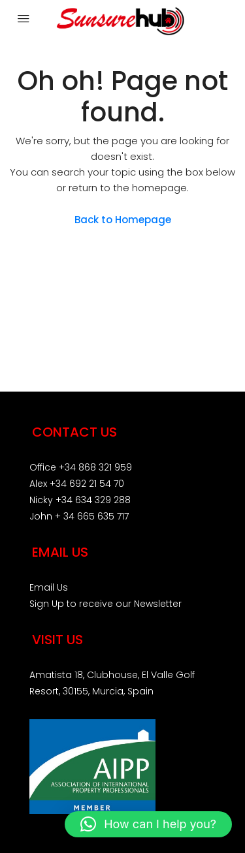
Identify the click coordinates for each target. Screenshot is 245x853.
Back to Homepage (122, 219)
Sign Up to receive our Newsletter (105, 603)
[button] (148, 824)
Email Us (48, 587)
